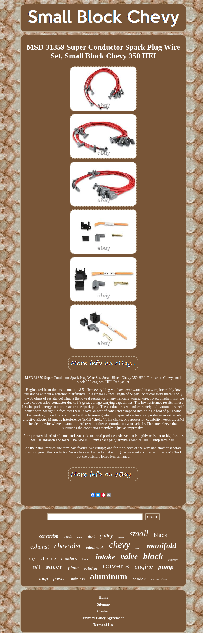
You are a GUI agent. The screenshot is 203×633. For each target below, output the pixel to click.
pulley (106, 535)
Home (103, 597)
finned (86, 559)
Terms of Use (103, 625)
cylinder (173, 559)
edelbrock (95, 547)
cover (121, 537)
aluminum (108, 576)
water (54, 567)
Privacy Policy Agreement (103, 618)
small (139, 533)
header (139, 579)
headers (69, 558)
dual (138, 548)
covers (116, 566)
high (32, 559)
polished (91, 568)
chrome (48, 558)
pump (166, 566)
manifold (161, 545)
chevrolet (67, 546)
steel (80, 537)
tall (36, 567)
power (59, 578)
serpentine (159, 579)
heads (68, 536)
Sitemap (103, 604)
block (153, 556)
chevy (119, 545)
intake (105, 557)
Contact (103, 611)
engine (144, 566)
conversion (48, 536)
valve (129, 556)
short (91, 536)
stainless (77, 579)
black (160, 534)
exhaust (39, 546)
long (43, 578)
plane (73, 567)
